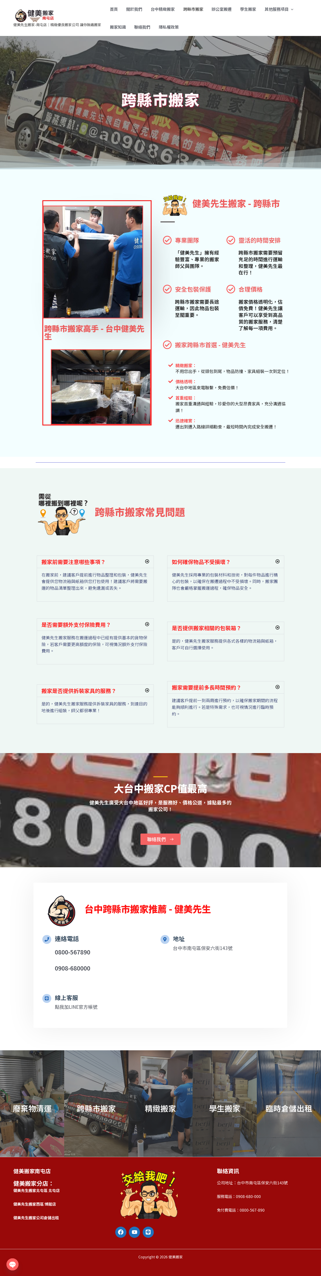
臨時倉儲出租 (289, 1108)
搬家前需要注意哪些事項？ (73, 562)
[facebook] (121, 1232)
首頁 (114, 9)
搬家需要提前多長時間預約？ (206, 687)
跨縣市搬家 (192, 9)
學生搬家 (246, 9)
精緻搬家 (160, 1108)
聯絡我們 (142, 27)
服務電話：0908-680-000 (239, 1196)
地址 (179, 938)
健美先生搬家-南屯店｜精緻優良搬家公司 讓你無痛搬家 (57, 24)
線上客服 (67, 997)
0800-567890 (72, 952)
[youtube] (135, 1232)
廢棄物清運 (32, 1108)
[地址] (164, 939)
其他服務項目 (276, 9)
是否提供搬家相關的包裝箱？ (206, 628)
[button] (95, 562)
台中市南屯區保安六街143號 (204, 947)
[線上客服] (46, 998)
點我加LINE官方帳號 (77, 1006)
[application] (288, 9)
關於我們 (134, 9)
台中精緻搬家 (162, 9)
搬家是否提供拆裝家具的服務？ (78, 691)
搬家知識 (118, 27)
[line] (149, 1232)
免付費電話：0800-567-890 (241, 1210)
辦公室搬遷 (220, 9)
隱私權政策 (168, 27)
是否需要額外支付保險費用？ (76, 624)
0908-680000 (72, 968)
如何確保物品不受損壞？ (201, 562)
